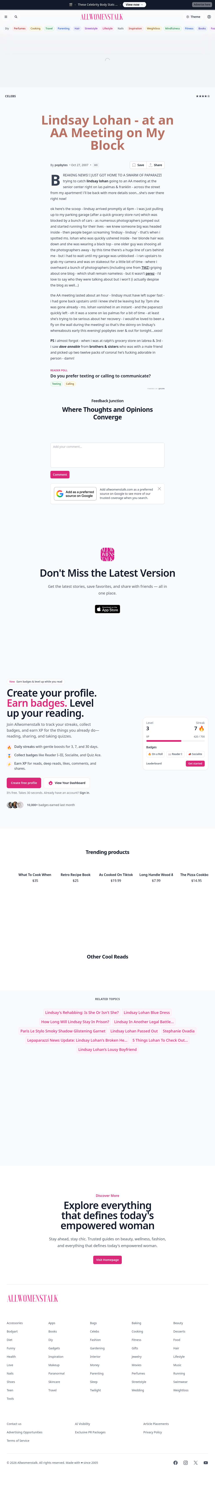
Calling (70, 384)
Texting (56, 384)
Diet (9, 1340)
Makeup (53, 1365)
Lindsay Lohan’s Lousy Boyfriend (107, 1049)
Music (177, 1365)
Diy (7, 28)
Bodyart (12, 1331)
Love (10, 1365)
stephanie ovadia (179, 1030)
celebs (10, 96)
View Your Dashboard (66, 782)
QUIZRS (162, 389)
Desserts (179, 1331)
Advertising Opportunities (24, 1432)
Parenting (63, 28)
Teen (10, 1390)
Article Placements (156, 1424)
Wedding (138, 1390)
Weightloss (153, 28)
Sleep (94, 1382)
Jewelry (137, 1357)
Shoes (11, 1382)
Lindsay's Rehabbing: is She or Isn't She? (82, 1012)
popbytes (61, 165)
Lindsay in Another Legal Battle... (144, 1021)
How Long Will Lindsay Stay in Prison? (75, 1021)
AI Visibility (82, 1424)
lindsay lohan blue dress (147, 1012)
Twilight (95, 1390)
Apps (51, 1323)
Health (11, 1357)
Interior (95, 1357)
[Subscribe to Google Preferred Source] (75, 493)
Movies (136, 1365)
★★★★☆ (203, 96)
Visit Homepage (107, 1260)
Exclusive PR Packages (90, 1432)
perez (150, 273)
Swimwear (180, 1382)
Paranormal (56, 1373)
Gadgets (54, 1348)
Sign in (84, 793)
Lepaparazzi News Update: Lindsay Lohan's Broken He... (77, 1040)
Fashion (95, 1340)
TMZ (145, 267)
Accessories (15, 1323)
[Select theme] (193, 17)
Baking (136, 1323)
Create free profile (24, 783)
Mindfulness (172, 28)
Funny (11, 1348)
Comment (60, 475)
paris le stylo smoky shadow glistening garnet (62, 1030)
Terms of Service (18, 1441)
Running (179, 1373)
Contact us (14, 1424)
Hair (77, 28)
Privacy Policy (152, 1432)
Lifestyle (108, 28)
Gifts (135, 1348)
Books (202, 28)
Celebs (94, 1331)
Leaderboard (154, 763)
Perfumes (19, 28)
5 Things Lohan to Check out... (160, 1040)
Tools (10, 1399)
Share (155, 165)
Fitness (189, 28)
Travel (49, 28)
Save (138, 165)
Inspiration (135, 28)
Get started (195, 763)
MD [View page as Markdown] (96, 165)
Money (95, 1365)
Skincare (54, 1382)
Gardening (97, 1348)
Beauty (178, 1323)
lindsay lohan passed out (134, 1030)
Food (176, 1340)
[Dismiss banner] (159, 488)
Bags (93, 1323)
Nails (121, 28)
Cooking (36, 28)
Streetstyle (91, 28)
